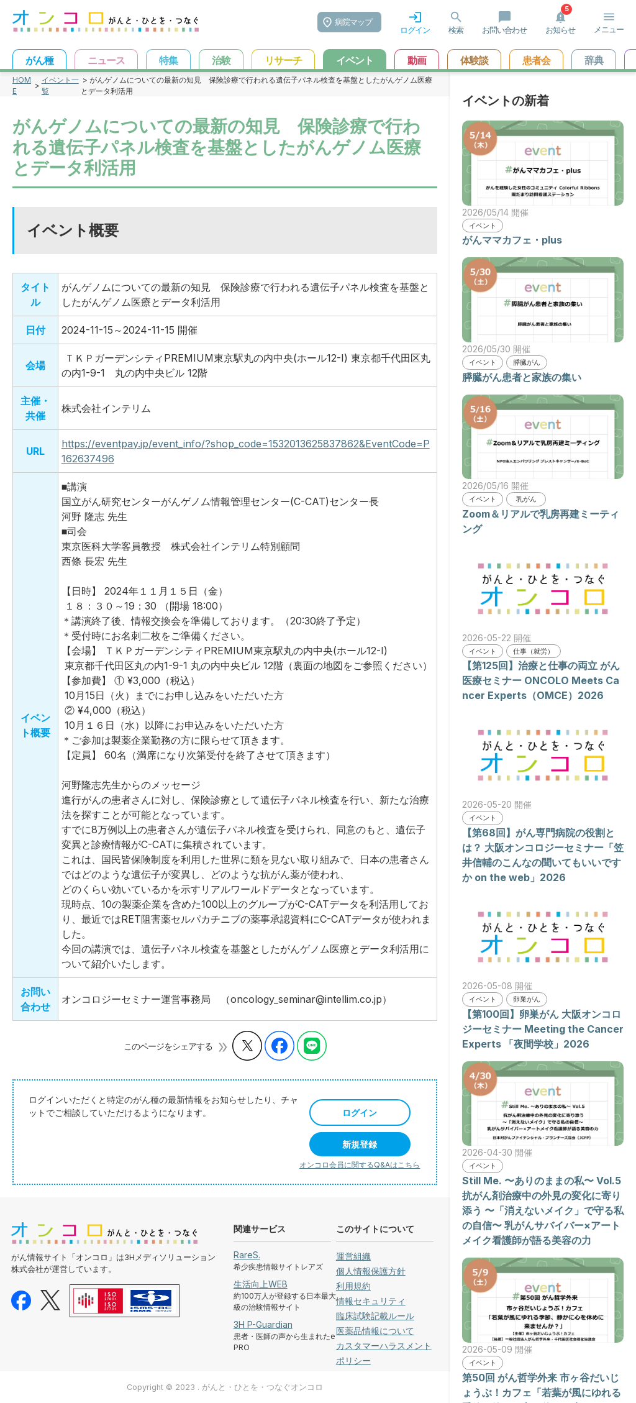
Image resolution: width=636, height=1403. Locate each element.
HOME (21, 85)
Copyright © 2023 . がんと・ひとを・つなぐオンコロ (225, 1387)
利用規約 (353, 1286)
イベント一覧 (60, 85)
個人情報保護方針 (371, 1271)
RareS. (247, 1255)
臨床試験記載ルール (375, 1315)
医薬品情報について (375, 1330)
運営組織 (353, 1256)
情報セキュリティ (371, 1301)
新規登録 (359, 1144)
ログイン (359, 1112)
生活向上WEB (261, 1284)
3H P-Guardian (263, 1324)
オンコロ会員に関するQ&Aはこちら (359, 1164)
